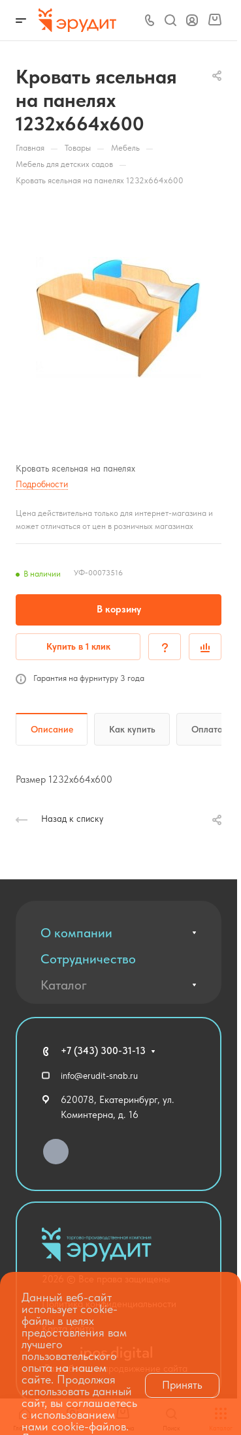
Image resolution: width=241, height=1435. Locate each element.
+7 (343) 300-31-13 (103, 1051)
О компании (76, 933)
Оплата (207, 729)
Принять (182, 1384)
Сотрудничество (88, 959)
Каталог (63, 985)
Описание (52, 729)
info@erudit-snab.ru (99, 1075)
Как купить (132, 729)
